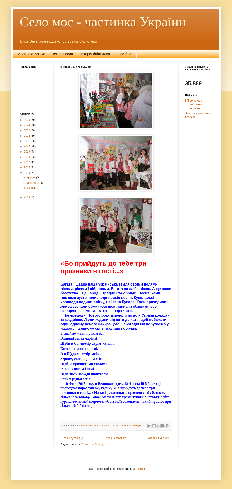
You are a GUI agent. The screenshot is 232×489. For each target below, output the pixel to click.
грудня (31, 177)
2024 (27, 125)
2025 (27, 119)
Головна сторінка (31, 54)
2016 (27, 167)
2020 (27, 146)
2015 (27, 172)
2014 (27, 197)
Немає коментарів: (132, 425)
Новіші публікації (72, 438)
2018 (27, 157)
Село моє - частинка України (103, 21)
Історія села (63, 54)
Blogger (140, 468)
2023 (27, 130)
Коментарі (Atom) (92, 444)
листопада (34, 182)
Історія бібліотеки (95, 54)
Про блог (125, 54)
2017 (27, 162)
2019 (27, 151)
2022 (27, 135)
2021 (27, 141)
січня (30, 188)
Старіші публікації (159, 438)
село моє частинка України (196, 104)
